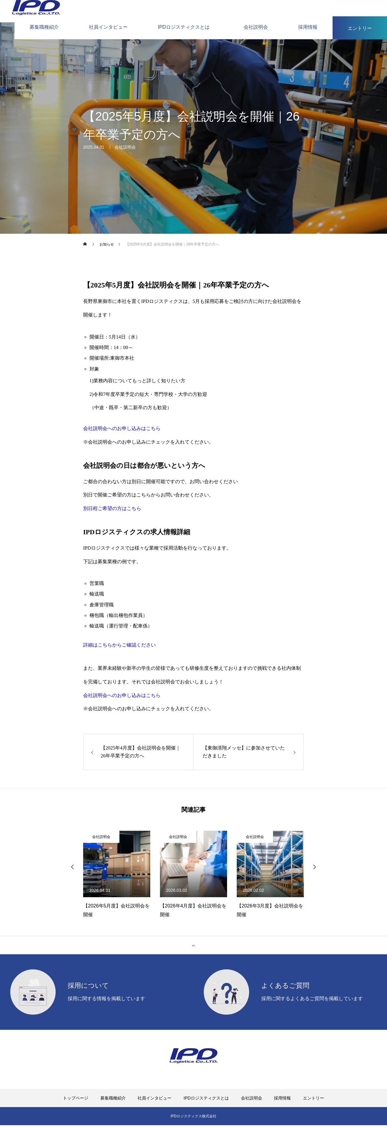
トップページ (75, 1099)
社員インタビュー (154, 1099)
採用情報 (282, 1099)
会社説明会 (125, 150)
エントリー (313, 1099)
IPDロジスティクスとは (206, 1099)
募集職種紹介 (113, 1099)
